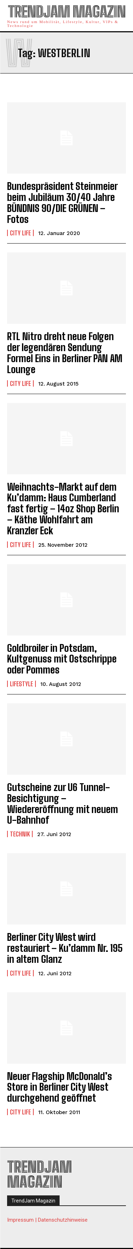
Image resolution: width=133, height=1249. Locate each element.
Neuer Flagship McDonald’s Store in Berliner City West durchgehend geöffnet (59, 1087)
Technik (20, 834)
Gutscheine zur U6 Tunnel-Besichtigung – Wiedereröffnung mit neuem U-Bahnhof (62, 803)
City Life (20, 233)
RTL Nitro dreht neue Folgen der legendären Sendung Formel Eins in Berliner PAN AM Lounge (64, 352)
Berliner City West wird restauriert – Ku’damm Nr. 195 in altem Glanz (65, 948)
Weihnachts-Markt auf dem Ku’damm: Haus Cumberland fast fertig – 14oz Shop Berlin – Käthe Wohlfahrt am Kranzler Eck (63, 508)
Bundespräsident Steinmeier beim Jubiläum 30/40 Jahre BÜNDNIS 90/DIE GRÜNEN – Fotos (62, 202)
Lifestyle (21, 684)
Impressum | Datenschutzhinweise (47, 1220)
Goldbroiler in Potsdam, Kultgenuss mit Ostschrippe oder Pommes (62, 659)
